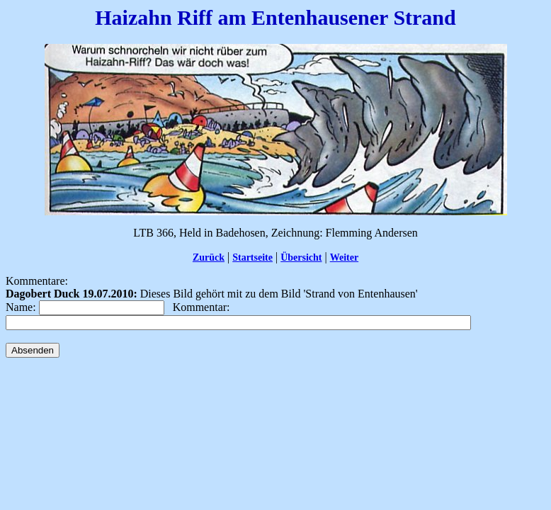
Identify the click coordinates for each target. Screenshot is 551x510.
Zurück (209, 257)
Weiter (344, 257)
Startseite (252, 257)
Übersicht (301, 257)
